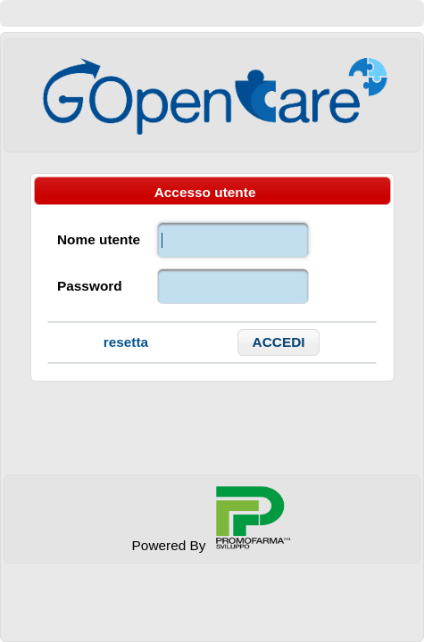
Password (89, 285)
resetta (126, 342)
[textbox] (233, 240)
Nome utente (98, 239)
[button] (278, 342)
